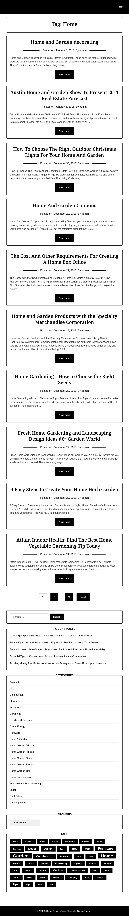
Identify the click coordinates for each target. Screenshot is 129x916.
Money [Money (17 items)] (107, 863)
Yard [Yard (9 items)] (51, 885)
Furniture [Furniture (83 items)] (105, 848)
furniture (14, 707)
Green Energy (17, 726)
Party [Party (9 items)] (95, 871)
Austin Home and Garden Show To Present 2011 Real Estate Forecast (64, 95)
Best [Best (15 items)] (42, 842)
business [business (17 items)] (70, 841)
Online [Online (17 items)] (42, 870)
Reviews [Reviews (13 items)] (56, 877)
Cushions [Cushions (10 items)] (17, 849)
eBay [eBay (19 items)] (74, 849)
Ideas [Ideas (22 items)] (31, 863)
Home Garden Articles (22, 752)
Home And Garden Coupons (64, 205)
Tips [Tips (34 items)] (15, 884)
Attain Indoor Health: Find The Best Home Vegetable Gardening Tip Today (64, 543)
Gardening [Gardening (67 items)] (44, 856)
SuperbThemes (84, 911)
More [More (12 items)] (15, 871)
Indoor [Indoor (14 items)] (45, 863)
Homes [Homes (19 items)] (16, 863)
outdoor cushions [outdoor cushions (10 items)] (78, 871)
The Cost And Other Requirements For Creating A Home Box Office (65, 259)
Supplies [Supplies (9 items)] (99, 877)
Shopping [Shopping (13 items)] (72, 877)
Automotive (16, 682)
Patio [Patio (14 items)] (106, 870)
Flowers (14, 701)
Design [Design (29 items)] (48, 848)
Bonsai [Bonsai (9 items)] (55, 842)
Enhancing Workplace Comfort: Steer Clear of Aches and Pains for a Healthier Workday (57, 649)
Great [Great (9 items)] (79, 857)
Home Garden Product (22, 764)
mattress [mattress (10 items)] (92, 864)
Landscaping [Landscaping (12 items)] (61, 864)
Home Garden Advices (22, 745)
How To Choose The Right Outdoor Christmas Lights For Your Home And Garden (64, 152)
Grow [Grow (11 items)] (91, 857)
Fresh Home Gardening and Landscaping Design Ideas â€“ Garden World (64, 436)
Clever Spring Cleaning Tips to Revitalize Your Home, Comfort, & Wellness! (51, 635)
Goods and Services (21, 720)
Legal (13, 790)
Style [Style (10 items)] (87, 877)
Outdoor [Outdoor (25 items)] (58, 870)
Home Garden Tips (20, 771)
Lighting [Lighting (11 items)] (77, 864)
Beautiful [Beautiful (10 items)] (29, 842)
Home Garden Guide (21, 758)
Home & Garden (19, 739)
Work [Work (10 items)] (40, 885)
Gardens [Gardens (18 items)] (64, 856)
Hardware (15, 733)
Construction (17, 694)
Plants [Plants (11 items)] (29, 877)
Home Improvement (20, 777)
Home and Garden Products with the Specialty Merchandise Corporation (64, 319)
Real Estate (16, 796)
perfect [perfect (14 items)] (16, 877)
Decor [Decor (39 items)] (32, 848)
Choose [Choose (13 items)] (85, 842)
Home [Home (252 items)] (107, 855)
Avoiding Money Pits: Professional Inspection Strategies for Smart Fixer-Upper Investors (58, 663)
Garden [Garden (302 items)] (21, 855)
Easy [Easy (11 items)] (62, 849)
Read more (64, 74)
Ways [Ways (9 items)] (28, 885)
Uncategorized (18, 802)
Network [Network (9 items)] (28, 871)
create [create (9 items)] (99, 842)
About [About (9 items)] (15, 842)
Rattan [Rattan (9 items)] (42, 877)
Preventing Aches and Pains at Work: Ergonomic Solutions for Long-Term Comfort (54, 642)
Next (83, 597)
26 (69, 597)
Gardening (15, 714)
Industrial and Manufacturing (25, 783)
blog (12, 688)
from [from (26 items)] (87, 848)
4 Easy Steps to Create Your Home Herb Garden (64, 489)
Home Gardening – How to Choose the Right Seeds (64, 379)
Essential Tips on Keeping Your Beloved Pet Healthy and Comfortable (48, 656)
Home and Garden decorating (64, 42)
